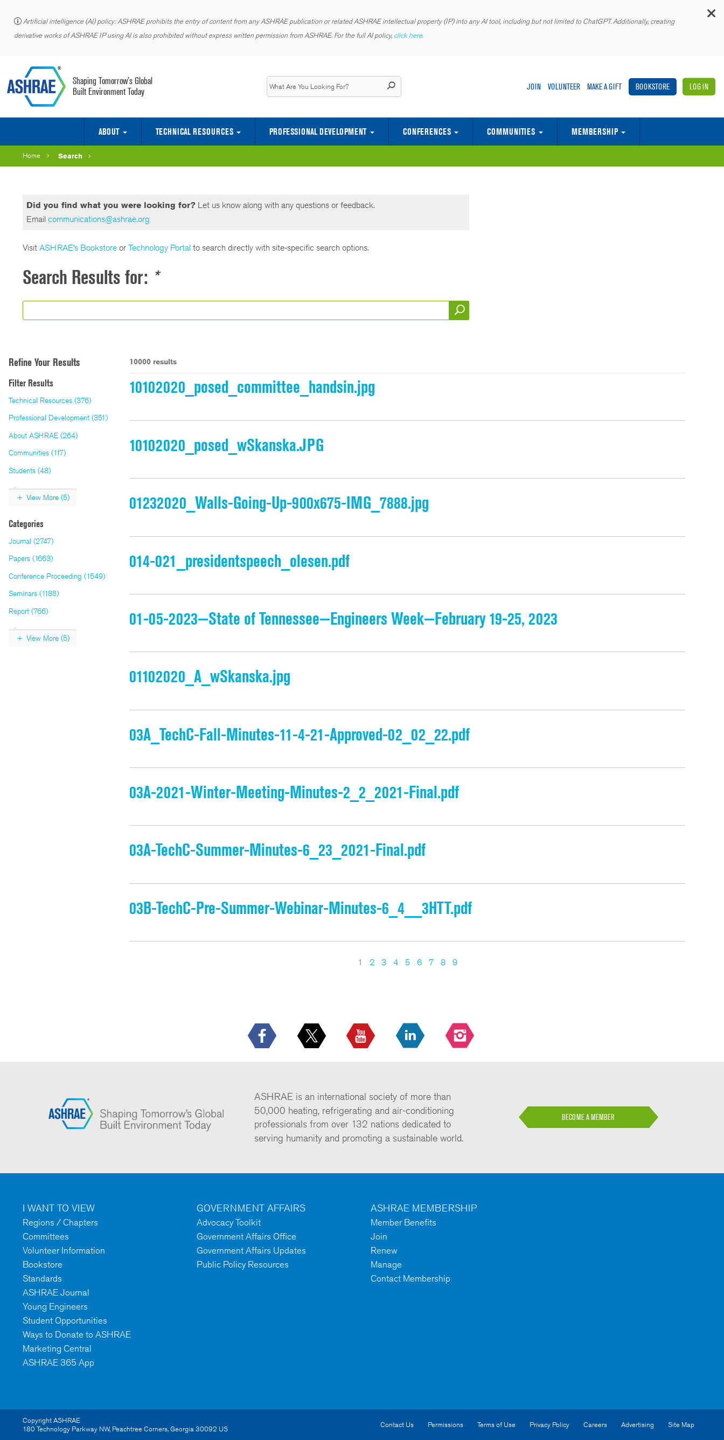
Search (70, 155)
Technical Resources (194, 131)
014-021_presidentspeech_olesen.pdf (239, 561)
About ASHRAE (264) (43, 435)
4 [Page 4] (395, 962)
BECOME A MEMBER (588, 1117)
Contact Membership (410, 1278)
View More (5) (47, 497)
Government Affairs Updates (251, 1250)
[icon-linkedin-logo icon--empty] (411, 1036)
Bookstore (653, 86)
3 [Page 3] (383, 962)
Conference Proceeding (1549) (57, 576)
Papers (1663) (31, 558)
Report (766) (28, 611)
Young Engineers (55, 1306)
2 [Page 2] (372, 962)
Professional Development (317, 131)
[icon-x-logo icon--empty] (313, 1036)
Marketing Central (57, 1348)
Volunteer (564, 86)
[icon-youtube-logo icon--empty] (362, 1036)
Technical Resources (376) (50, 400)
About (109, 131)
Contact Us (397, 1424)
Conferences (427, 131)
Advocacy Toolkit (229, 1222)
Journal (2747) (31, 541)
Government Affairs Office (246, 1236)
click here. (409, 35)
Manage (386, 1264)
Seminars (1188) (34, 593)
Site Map (681, 1424)
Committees (46, 1236)
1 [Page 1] (360, 962)
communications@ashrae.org (99, 219)
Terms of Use (496, 1424)
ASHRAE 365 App (58, 1362)
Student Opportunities (65, 1320)
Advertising (637, 1424)
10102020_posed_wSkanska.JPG (226, 445)
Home (31, 155)
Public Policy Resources (243, 1264)
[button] (710, 16)
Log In (699, 86)
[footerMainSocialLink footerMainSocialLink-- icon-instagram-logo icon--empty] (461, 1036)
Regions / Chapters (60, 1222)
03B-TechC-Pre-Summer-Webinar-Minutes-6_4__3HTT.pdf (300, 908)
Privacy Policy (549, 1424)
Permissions (445, 1424)
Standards (42, 1278)
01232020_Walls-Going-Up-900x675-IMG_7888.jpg (279, 503)
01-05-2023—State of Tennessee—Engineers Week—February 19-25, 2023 (343, 618)
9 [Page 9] (454, 962)
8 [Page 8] (443, 962)
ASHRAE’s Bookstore (79, 248)
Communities (511, 131)
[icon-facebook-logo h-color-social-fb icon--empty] (263, 1036)
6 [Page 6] (419, 962)
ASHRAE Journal (56, 1292)
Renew (384, 1250)
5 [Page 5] (407, 962)
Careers (595, 1424)
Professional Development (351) (58, 418)
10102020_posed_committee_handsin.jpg (252, 387)
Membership (595, 131)
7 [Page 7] (431, 962)
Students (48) (30, 470)
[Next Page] (464, 963)
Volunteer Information (64, 1250)
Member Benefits (403, 1222)
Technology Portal (159, 248)
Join (534, 86)
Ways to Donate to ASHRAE (77, 1334)
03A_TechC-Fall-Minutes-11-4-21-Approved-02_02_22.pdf (299, 734)
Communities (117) (37, 453)
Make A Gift (604, 86)
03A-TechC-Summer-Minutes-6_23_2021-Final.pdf (277, 850)
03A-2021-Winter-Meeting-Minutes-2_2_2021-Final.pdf (294, 792)
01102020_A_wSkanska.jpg (209, 676)
